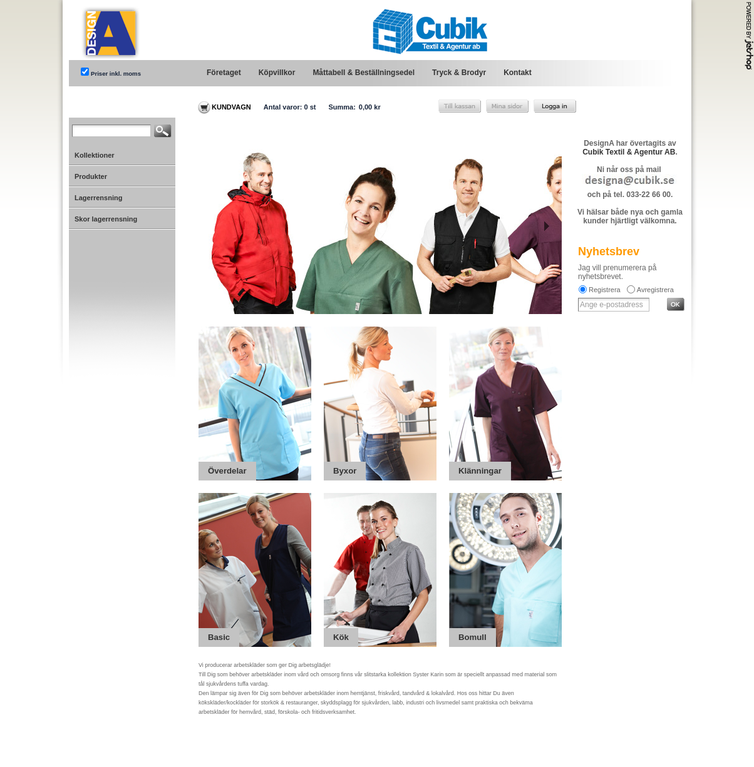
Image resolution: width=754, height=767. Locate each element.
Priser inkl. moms (116, 73)
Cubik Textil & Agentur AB (628, 152)
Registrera (605, 289)
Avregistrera (655, 289)
